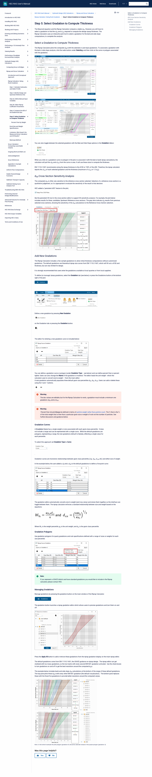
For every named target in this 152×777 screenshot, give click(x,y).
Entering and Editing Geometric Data (14, 34)
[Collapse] (28, 116)
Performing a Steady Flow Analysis (13, 40)
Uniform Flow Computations (15, 170)
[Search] (139, 4)
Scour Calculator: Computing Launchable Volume (15, 146)
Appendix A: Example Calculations (14, 165)
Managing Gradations (136, 30)
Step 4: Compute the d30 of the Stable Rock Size (18, 111)
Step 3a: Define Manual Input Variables (19, 99)
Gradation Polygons (135, 27)
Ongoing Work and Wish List (17, 152)
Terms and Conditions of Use (14, 222)
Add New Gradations (134, 22)
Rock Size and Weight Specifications (16, 127)
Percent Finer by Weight (18, 122)
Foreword (8, 13)
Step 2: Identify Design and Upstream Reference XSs (18, 94)
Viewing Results (10, 51)
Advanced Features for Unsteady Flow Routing (15, 200)
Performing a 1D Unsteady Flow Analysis (15, 46)
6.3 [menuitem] (124, 3)
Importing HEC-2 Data (12, 218)
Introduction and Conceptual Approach (17, 76)
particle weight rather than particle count (91, 412)
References (8, 205)
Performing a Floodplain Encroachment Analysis (12, 56)
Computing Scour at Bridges (15, 67)
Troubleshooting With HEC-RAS (14, 190)
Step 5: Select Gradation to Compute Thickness (17, 117)
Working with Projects (11, 29)
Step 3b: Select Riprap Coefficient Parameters (17, 105)
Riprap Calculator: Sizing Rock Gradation (15, 82)
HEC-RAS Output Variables (13, 214)
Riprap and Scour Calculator (15, 71)
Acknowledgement (14, 156)
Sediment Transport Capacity (15, 180)
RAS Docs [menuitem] (103, 4)
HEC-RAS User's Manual (19, 4)
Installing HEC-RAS (11, 21)
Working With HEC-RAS (12, 25)
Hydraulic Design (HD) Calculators (12, 62)
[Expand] (28, 30)
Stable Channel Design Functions (13, 175)
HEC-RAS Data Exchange (12, 209)
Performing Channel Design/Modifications (11, 194)
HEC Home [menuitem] (93, 4)
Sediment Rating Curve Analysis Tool (13, 185)
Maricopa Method (15, 140)
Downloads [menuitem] (112, 4)
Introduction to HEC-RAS (12, 17)
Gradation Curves (134, 24)
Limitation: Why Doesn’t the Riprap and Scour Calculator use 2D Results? (18, 134)
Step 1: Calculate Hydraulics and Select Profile (18, 88)
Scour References (13, 160)
